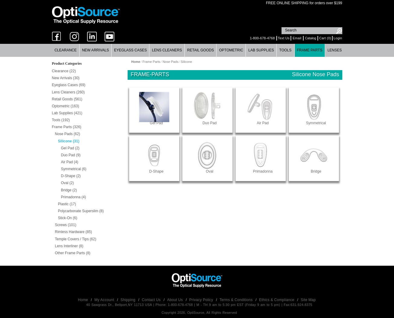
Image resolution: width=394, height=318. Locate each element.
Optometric (231, 50)
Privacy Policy (201, 300)
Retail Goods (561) (67, 99)
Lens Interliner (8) (69, 246)
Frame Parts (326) (66, 127)
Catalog (310, 38)
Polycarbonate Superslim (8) (81, 211)
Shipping (129, 300)
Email (297, 38)
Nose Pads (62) (67, 134)
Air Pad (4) (69, 162)
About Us (175, 300)
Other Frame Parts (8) (72, 253)
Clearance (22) (64, 71)
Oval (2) (67, 183)
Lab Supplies (261, 50)
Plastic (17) (67, 204)
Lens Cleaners (167, 50)
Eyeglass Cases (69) (69, 85)
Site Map (308, 300)
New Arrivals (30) (66, 78)
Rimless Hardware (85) (73, 232)
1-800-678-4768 (262, 38)
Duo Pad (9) (71, 155)
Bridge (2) (69, 190)
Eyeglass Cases (130, 50)
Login (338, 38)
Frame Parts (309, 50)
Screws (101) (66, 225)
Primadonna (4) (73, 197)
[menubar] (197, 50)
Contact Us (152, 300)
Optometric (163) (65, 106)
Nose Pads (170, 61)
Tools (285, 50)
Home (83, 300)
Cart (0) (325, 38)
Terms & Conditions (237, 300)
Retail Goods (200, 50)
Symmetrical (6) (73, 169)
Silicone (186, 61)
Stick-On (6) (67, 218)
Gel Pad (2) (70, 148)
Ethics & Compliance (277, 300)
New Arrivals (95, 50)
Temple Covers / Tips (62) (75, 239)
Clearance (65, 50)
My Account (104, 300)
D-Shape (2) (71, 176)
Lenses (334, 50)
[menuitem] (66, 50)
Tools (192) (61, 120)
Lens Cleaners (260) (68, 92)
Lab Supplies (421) (67, 113)
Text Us (284, 38)
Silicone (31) (69, 141)
